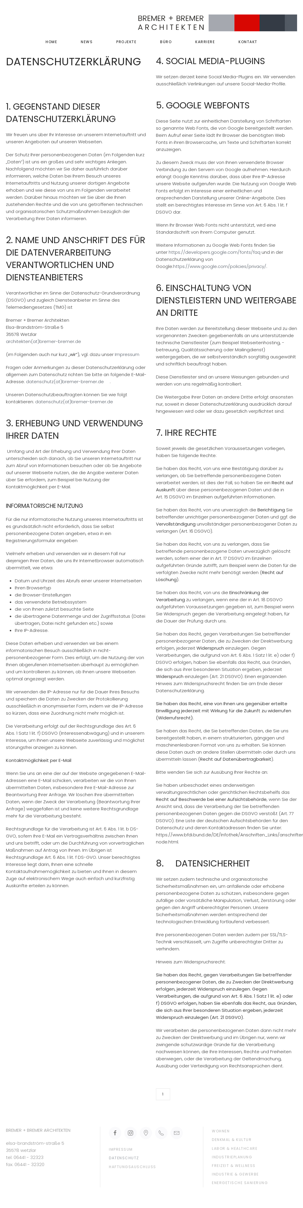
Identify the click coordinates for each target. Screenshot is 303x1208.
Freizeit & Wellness (234, 1165)
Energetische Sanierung (240, 1182)
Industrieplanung (232, 1157)
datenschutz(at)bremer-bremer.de (65, 381)
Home (51, 41)
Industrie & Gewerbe (235, 1174)
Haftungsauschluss (132, 1166)
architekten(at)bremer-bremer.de (43, 341)
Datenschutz (124, 1157)
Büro (166, 41)
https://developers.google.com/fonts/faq (214, 252)
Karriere (205, 41)
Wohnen (221, 1131)
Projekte (126, 41)
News (87, 41)
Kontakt (247, 41)
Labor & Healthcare (234, 1148)
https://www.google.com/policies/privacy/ (219, 266)
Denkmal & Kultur (232, 1139)
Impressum (126, 354)
